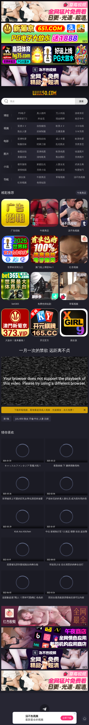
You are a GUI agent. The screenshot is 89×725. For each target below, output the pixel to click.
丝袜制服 (41, 131)
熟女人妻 (22, 131)
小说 (6, 166)
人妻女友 (60, 164)
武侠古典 (79, 164)
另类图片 (79, 156)
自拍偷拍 (41, 125)
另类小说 (41, 169)
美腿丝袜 (22, 156)
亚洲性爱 (22, 138)
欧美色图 (60, 151)
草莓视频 (60, 177)
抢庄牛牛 (79, 118)
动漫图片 (79, 151)
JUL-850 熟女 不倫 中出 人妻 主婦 (32, 418)
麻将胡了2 (22, 118)
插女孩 (22, 177)
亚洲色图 (41, 151)
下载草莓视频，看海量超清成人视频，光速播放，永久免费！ (50, 410)
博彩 (6, 115)
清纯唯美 (41, 156)
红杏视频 (22, 182)
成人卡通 (60, 138)
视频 (6, 128)
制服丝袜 (22, 144)
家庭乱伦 (41, 164)
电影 (6, 141)
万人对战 (60, 113)
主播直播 (60, 131)
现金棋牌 (60, 118)
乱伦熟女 (60, 144)
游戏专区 (79, 113)
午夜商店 (41, 177)
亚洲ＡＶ (22, 125)
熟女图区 (60, 156)
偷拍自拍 (41, 138)
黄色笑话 (60, 169)
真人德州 (41, 113)
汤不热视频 (79, 177)
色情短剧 (41, 182)
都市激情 (22, 164)
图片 (6, 154)
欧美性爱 (79, 138)
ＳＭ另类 (79, 131)
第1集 (6, 418)
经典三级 (41, 144)
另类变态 (79, 144)
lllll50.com (44, 93)
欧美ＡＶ (60, 125)
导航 (6, 179)
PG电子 (22, 113)
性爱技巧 (79, 169)
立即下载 (66, 717)
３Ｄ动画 (79, 125)
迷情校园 (22, 169)
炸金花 (41, 118)
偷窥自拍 (22, 151)
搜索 (81, 101)
